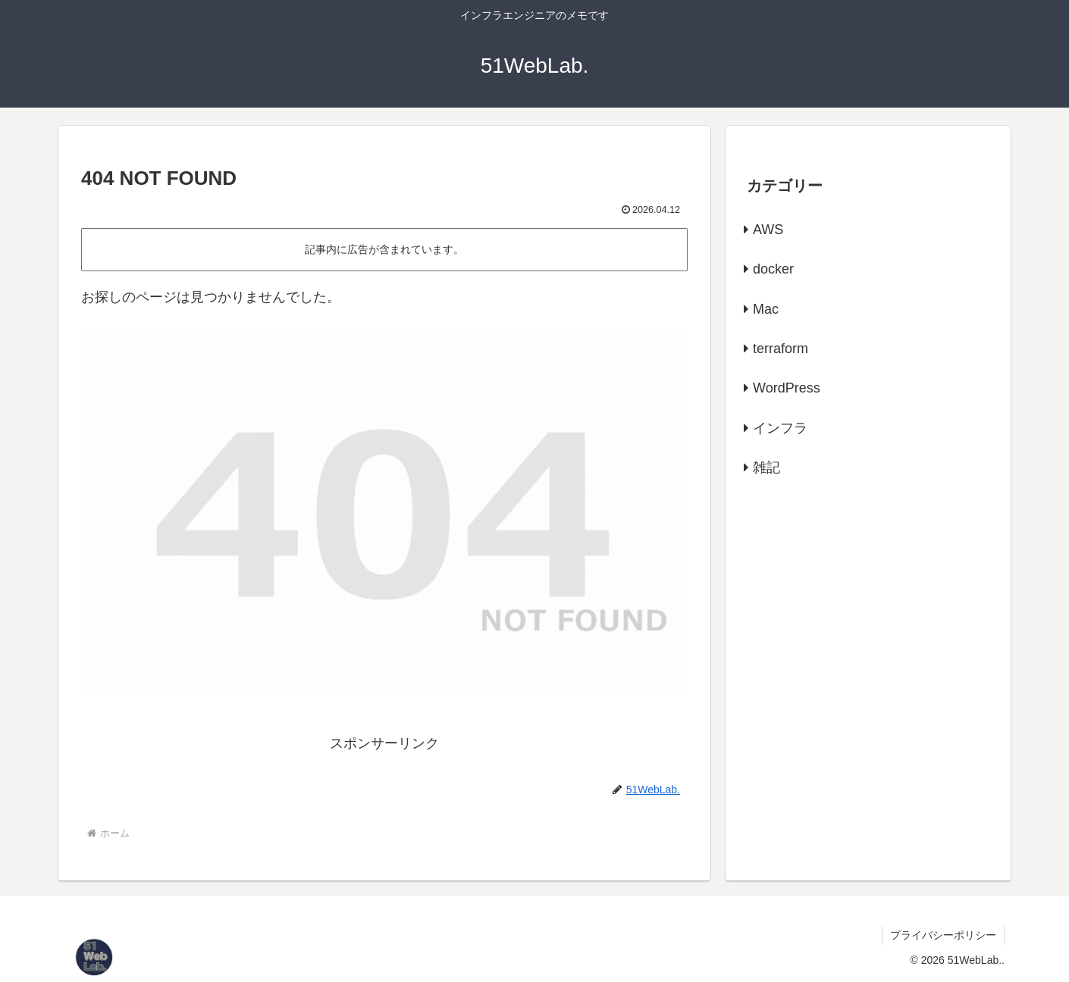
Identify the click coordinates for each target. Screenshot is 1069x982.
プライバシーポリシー (943, 935)
